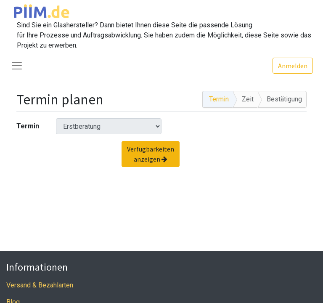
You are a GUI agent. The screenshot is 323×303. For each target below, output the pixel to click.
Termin (27, 126)
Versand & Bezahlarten (39, 285)
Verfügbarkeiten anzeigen (150, 154)
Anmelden (292, 65)
